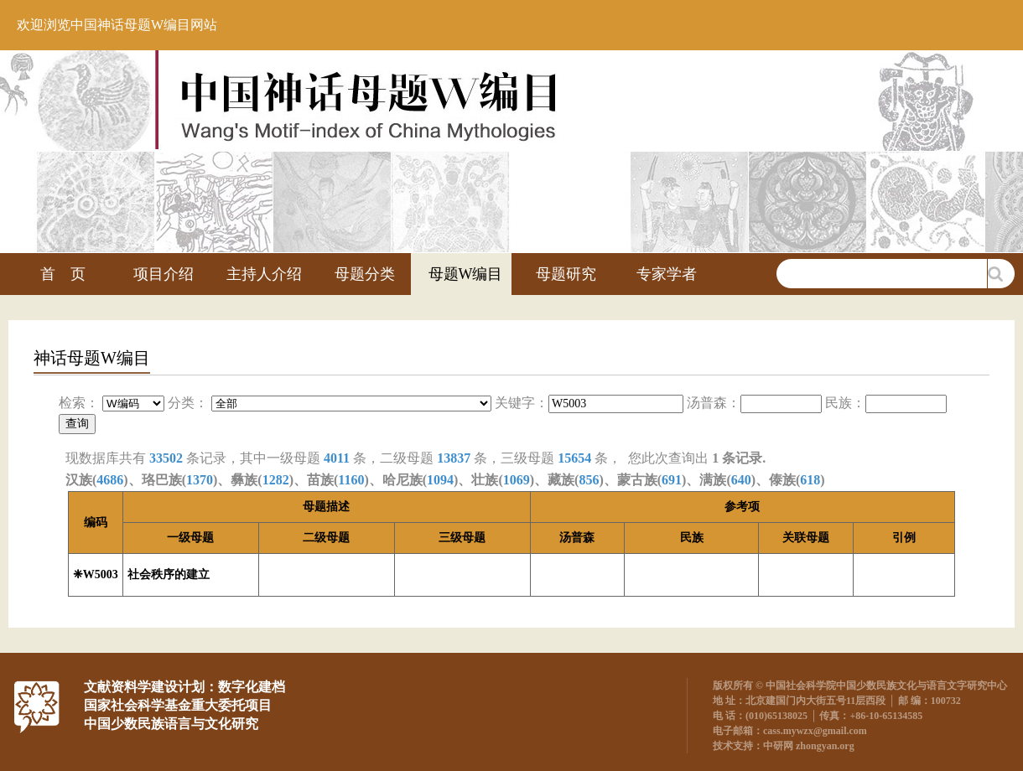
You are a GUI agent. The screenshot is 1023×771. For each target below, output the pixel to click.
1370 (199, 480)
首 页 (63, 274)
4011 (337, 458)
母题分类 (365, 274)
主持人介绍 (264, 274)
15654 (574, 458)
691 (672, 480)
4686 (109, 480)
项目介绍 (163, 274)
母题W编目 (465, 274)
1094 (440, 480)
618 (810, 480)
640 (741, 480)
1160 (351, 480)
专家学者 (666, 274)
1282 (275, 480)
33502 (166, 458)
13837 (453, 458)
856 (589, 480)
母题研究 (566, 274)
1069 (516, 480)
